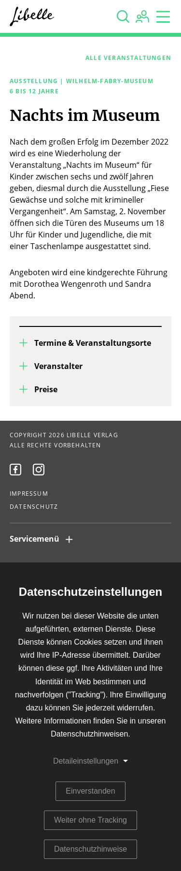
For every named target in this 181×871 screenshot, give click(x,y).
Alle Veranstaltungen (128, 58)
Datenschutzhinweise (90, 849)
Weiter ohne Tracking (90, 820)
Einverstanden (90, 791)
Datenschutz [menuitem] (34, 507)
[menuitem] (15, 469)
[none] (123, 16)
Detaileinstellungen (85, 761)
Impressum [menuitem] (29, 494)
